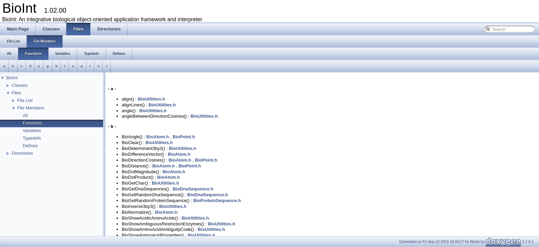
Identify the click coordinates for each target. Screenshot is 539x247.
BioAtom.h (157, 136)
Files (16, 92)
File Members (30, 107)
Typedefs (32, 138)
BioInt (12, 77)
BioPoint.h (184, 136)
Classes (20, 85)
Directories (22, 153)
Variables (32, 130)
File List (25, 100)
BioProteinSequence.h (217, 200)
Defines (30, 145)
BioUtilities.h (151, 99)
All (25, 115)
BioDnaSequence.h (193, 188)
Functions (32, 123)
